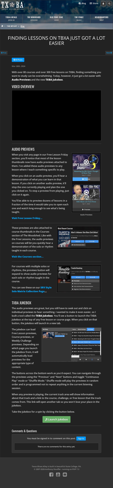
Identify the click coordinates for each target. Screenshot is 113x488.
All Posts (18, 60)
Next (109, 53)
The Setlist (12, 26)
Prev (3, 53)
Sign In (81, 438)
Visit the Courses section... (28, 256)
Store (93, 3)
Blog (82, 3)
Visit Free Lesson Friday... (27, 218)
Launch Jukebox (56, 419)
